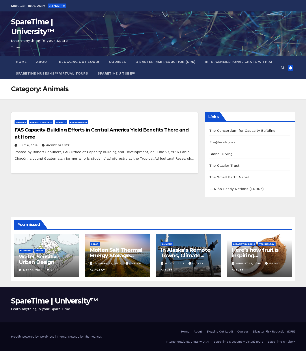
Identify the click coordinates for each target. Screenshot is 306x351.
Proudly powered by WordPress (33, 336)
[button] (282, 68)
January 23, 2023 (108, 263)
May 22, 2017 (175, 263)
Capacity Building (41, 122)
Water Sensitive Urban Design (39, 259)
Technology (266, 244)
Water (39, 250)
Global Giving (220, 154)
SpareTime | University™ (54, 300)
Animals (21, 122)
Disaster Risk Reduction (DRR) (166, 62)
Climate (61, 122)
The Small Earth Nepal (229, 177)
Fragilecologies (222, 142)
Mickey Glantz (56, 145)
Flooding (26, 250)
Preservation (78, 122)
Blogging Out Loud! (79, 62)
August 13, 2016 (249, 263)
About (42, 62)
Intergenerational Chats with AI (238, 62)
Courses (117, 62)
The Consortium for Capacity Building (242, 130)
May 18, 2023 (33, 270)
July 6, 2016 (29, 145)
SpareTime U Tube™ (116, 73)
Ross (52, 270)
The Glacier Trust (224, 165)
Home (21, 62)
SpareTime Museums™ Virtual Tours (52, 73)
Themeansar (92, 336)
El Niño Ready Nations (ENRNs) (236, 189)
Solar (95, 244)
